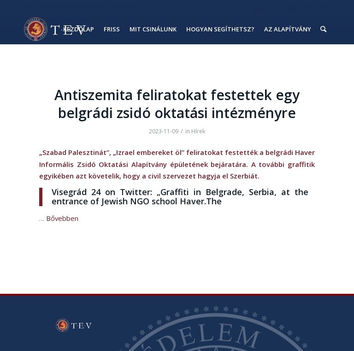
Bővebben (62, 218)
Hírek (198, 131)
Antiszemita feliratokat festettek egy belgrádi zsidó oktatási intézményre (177, 103)
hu (308, 6)
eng (326, 6)
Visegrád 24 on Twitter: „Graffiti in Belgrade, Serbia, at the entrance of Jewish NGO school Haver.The (180, 196)
